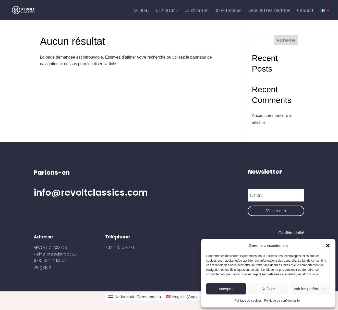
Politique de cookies (248, 300)
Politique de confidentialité (282, 300)
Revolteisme (228, 10)
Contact (305, 10)
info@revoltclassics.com (91, 192)
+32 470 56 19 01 (121, 247)
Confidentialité (291, 233)
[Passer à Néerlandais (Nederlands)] (135, 297)
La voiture (166, 10)
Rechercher (286, 40)
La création (196, 10)
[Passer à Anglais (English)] (184, 297)
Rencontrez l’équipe (269, 10)
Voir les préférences (311, 289)
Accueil (141, 10)
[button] (327, 245)
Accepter (226, 289)
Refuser (268, 289)
